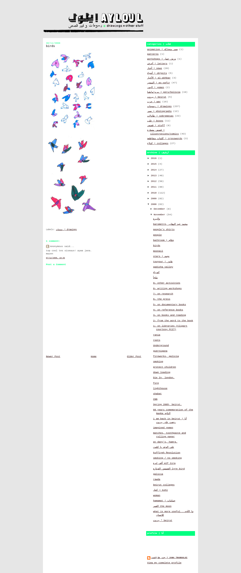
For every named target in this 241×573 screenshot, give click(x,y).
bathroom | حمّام (163, 240)
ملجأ (155, 277)
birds (156, 245)
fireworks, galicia (166, 356)
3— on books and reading (169, 315)
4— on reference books (168, 309)
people (157, 235)
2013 (154, 175)
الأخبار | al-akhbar (159, 78)
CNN (155, 399)
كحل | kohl (160, 490)
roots (156, 340)
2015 (154, 164)
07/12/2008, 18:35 (55, 258)
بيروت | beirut (156, 97)
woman (156, 495)
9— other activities (166, 283)
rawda (156, 479)
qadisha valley (163, 267)
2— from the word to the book (173, 320)
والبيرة (156, 219)
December (160, 209)
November (160, 214)
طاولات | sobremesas (160, 116)
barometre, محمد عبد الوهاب (170, 224)
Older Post (134, 356)
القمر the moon (162, 506)
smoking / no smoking (167, 458)
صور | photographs (159, 111)
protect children (164, 367)
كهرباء (156, 272)
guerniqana (160, 351)
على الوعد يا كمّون (163, 447)
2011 (154, 187)
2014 (154, 169)
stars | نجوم (161, 256)
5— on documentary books (169, 304)
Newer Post (53, 356)
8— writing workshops (167, 288)
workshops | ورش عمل (161, 59)
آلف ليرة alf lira (164, 463)
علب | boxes (155, 120)
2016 (154, 158)
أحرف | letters (157, 63)
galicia (158, 474)
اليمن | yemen (155, 87)
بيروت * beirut (162, 520)
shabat (157, 393)
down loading (161, 372)
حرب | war (154, 101)
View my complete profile (164, 562)
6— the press (161, 299)
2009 (154, 198)
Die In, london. (163, 377)
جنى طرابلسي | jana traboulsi (169, 558)
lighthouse (160, 388)
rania (156, 335)
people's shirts (163, 229)
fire (156, 383)
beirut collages (163, 484)
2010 (154, 192)
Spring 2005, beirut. (167, 404)
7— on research (163, 293)
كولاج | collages (157, 143)
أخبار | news (154, 68)
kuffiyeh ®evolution (166, 452)
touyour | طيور (163, 261)
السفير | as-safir (158, 82)
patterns (153, 54)
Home (93, 356)
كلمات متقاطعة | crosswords (164, 138)
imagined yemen (163, 427)
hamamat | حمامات (164, 500)
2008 (154, 204)
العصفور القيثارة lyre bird (169, 468)
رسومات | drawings (66, 230)
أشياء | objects (157, 73)
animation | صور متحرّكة (162, 49)
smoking (158, 361)
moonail (158, 251)
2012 (154, 181)
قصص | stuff (156, 125)
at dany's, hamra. (165, 442)
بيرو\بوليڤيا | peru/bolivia (163, 92)
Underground (161, 345)
